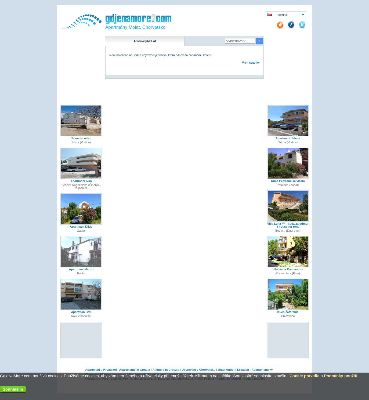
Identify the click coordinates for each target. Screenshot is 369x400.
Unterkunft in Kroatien (233, 369)
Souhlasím (13, 389)
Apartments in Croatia (134, 369)
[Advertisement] (81, 340)
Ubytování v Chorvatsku (198, 369)
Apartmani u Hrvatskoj (101, 369)
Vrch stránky (251, 62)
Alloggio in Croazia (166, 369)
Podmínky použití (340, 375)
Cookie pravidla (305, 375)
